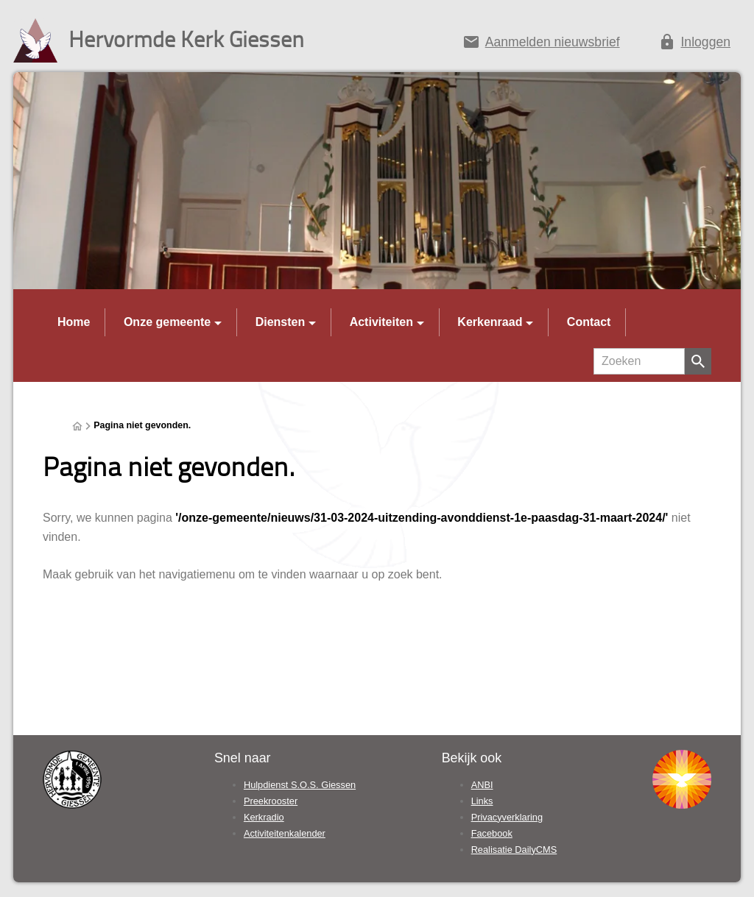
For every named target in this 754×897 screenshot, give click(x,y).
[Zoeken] (639, 361)
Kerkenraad (489, 322)
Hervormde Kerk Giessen (186, 39)
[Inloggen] (694, 45)
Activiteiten (381, 322)
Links (482, 800)
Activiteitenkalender (284, 833)
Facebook (491, 833)
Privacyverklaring (507, 817)
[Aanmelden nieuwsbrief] (541, 45)
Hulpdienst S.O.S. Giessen (300, 784)
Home (73, 322)
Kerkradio (264, 817)
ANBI (482, 784)
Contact (589, 322)
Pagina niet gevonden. (142, 425)
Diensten (281, 322)
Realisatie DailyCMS (514, 849)
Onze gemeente (167, 322)
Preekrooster (270, 800)
